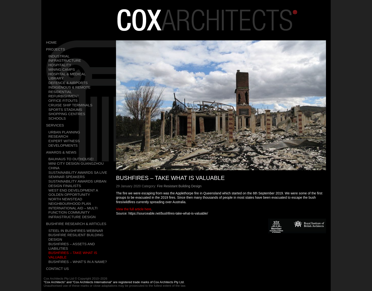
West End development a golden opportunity (73, 192)
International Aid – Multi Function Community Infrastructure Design (73, 212)
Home (51, 42)
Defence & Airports (68, 83)
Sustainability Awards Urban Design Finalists (77, 183)
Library (56, 78)
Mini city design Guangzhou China (76, 165)
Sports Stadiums (65, 110)
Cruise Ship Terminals (70, 105)
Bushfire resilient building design (75, 237)
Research (58, 136)
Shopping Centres (66, 114)
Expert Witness (64, 141)
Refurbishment (63, 96)
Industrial (59, 56)
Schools (57, 118)
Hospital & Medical (67, 74)
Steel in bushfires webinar (75, 231)
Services (55, 125)
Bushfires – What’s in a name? (77, 262)
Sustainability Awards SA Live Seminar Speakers (77, 174)
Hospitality (59, 65)
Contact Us (57, 269)
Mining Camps (61, 69)
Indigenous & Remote (69, 87)
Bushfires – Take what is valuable (72, 255)
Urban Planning (64, 132)
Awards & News (61, 152)
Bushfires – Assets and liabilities (71, 246)
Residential (60, 92)
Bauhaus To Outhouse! (70, 159)
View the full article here (133, 209)
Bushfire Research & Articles (76, 224)
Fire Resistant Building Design (179, 186)
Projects (55, 49)
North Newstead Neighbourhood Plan (69, 201)
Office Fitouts (63, 101)
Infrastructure (64, 60)
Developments (63, 145)
